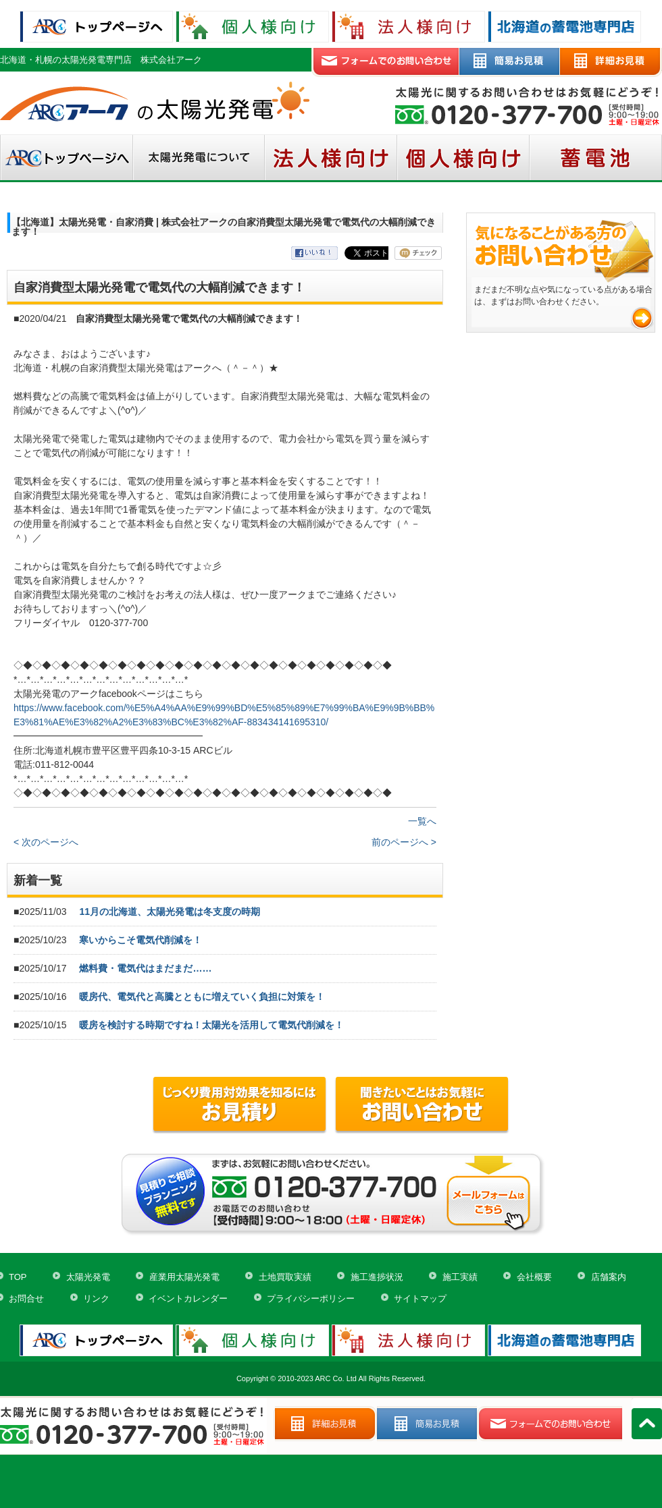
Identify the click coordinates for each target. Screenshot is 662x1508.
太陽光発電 (88, 1277)
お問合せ (26, 1298)
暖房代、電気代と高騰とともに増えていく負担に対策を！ (202, 996)
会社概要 (534, 1277)
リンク (96, 1298)
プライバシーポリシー (311, 1298)
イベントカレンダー (188, 1298)
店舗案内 (608, 1277)
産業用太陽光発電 (184, 1277)
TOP (18, 1277)
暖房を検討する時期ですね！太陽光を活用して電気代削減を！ (211, 1025)
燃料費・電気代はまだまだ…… (145, 968)
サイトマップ (420, 1298)
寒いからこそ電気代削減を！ (140, 939)
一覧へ (422, 821)
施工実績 (460, 1277)
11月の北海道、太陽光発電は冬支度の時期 (169, 911)
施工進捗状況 (377, 1277)
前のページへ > (404, 842)
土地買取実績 (285, 1277)
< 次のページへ (46, 842)
